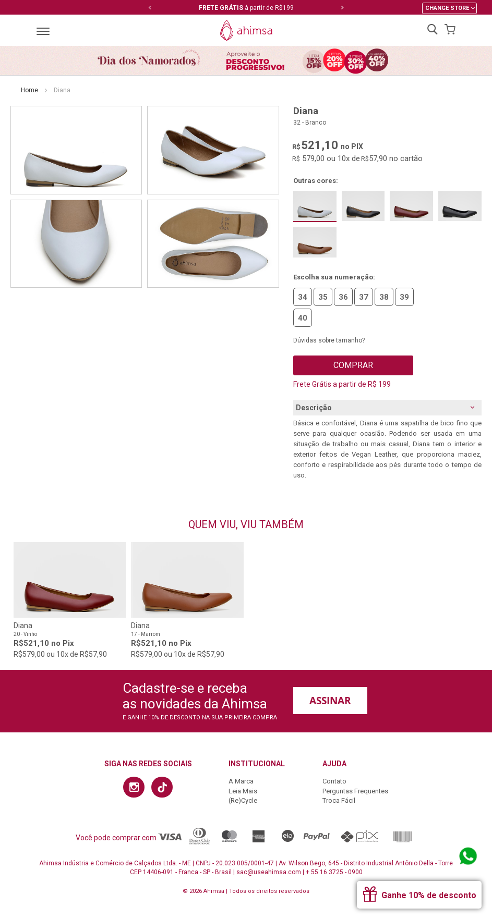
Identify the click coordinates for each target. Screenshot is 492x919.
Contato (334, 781)
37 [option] (363, 297)
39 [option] (404, 297)
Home (29, 90)
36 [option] (343, 297)
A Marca (241, 781)
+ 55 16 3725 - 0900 (334, 872)
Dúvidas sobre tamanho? (329, 340)
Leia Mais (243, 791)
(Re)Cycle (243, 800)
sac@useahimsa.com (268, 872)
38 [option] (384, 297)
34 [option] (302, 297)
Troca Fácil (338, 800)
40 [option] (302, 318)
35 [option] (323, 297)
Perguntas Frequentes (355, 791)
